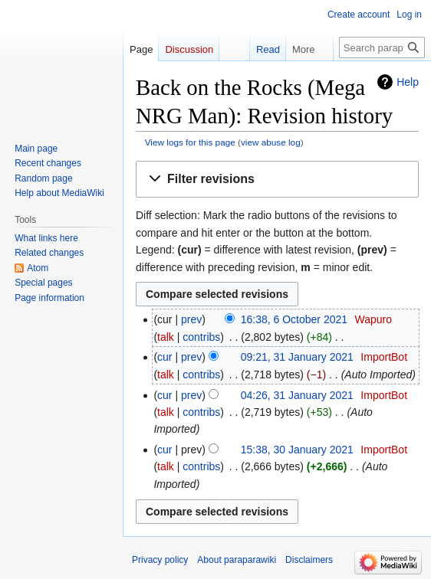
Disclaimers (309, 559)
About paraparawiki (236, 559)
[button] (277, 180)
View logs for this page (190, 142)
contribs (201, 337)
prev (191, 319)
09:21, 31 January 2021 (297, 357)
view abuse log (271, 142)
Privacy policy (160, 559)
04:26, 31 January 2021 (297, 395)
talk (165, 337)
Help (407, 82)
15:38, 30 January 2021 (297, 449)
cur (164, 357)
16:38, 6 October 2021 (294, 319)
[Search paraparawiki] (382, 47)
